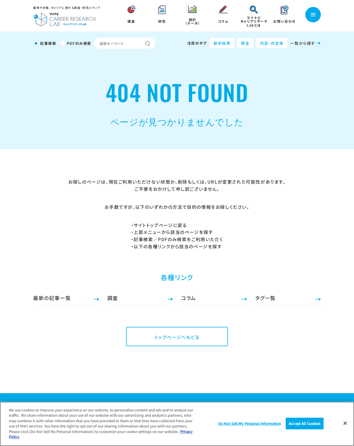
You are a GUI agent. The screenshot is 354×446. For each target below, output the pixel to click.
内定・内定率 (271, 43)
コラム (188, 297)
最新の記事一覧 (52, 297)
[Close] (345, 423)
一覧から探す (305, 43)
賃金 (245, 43)
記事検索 (48, 43)
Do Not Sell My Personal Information (249, 423)
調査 (112, 297)
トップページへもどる (177, 337)
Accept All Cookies (304, 423)
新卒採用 (222, 43)
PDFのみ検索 (79, 43)
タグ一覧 (265, 297)
